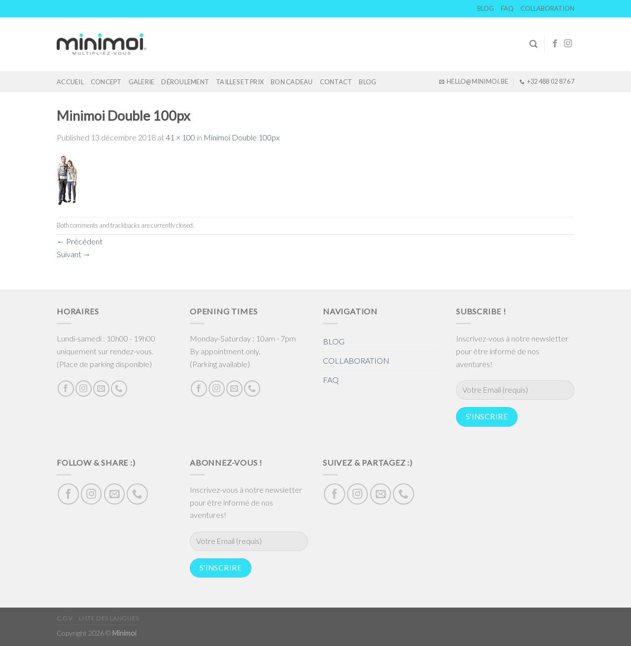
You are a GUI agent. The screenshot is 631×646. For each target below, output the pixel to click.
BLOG (485, 8)
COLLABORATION (547, 8)
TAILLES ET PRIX (240, 82)
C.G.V (65, 618)
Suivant (74, 254)
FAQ (507, 8)
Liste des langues (109, 618)
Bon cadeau (292, 82)
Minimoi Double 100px (242, 137)
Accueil (70, 82)
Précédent (80, 241)
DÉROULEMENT (185, 82)
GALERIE (142, 82)
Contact (336, 82)
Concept (106, 82)
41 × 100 (180, 137)
